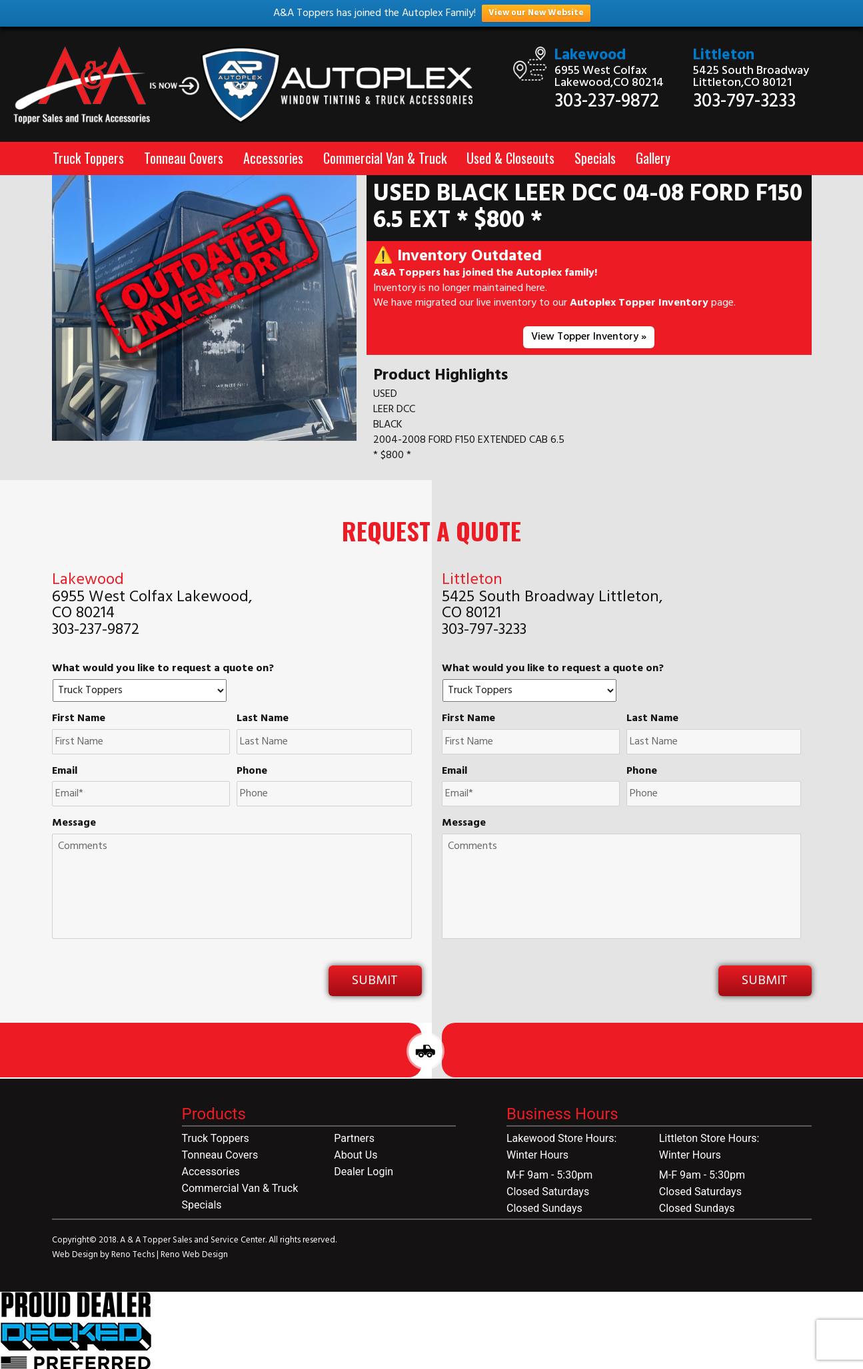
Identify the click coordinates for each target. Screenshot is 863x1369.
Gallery (653, 158)
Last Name (263, 719)
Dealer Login (363, 1171)
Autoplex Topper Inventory (639, 303)
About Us (355, 1155)
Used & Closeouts (510, 158)
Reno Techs (134, 1255)
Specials (595, 158)
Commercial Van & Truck (384, 158)
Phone (252, 771)
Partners (354, 1138)
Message (74, 823)
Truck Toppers (88, 158)
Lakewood (590, 55)
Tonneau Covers (183, 158)
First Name (78, 719)
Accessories (273, 158)
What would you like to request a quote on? (163, 669)
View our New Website (536, 13)
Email (64, 771)
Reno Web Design (194, 1255)
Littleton (723, 55)
